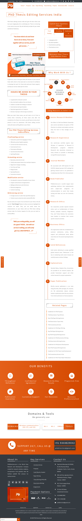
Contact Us (71, 5)
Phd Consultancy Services (54, 324)
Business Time (23, 507)
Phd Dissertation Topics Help (55, 321)
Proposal (28, 5)
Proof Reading (49, 32)
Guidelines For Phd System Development (58, 344)
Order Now (80, 262)
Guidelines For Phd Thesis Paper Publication (59, 357)
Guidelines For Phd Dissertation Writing (58, 338)
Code (33, 5)
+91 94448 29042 (37, 1)
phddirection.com (23, 510)
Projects (55, 5)
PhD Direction (37, 518)
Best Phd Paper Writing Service (56, 318)
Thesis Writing (47, 5)
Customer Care (48, 507)
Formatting (59, 31)
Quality (60, 507)
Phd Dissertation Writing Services (56, 341)
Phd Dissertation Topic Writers (56, 315)
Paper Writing (39, 5)
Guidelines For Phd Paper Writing (56, 328)
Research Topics (11, 1)
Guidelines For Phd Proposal (55, 311)
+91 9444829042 (65, 442)
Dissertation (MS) (62, 5)
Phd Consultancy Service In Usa (56, 354)
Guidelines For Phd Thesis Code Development (59, 351)
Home (22, 5)
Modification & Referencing (68, 33)
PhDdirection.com (45, 512)
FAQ (17, 1)
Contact (20, 1)
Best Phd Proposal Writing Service (57, 348)
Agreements (35, 507)
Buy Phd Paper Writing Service (55, 331)
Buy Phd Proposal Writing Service (56, 334)
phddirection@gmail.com (51, 1)
